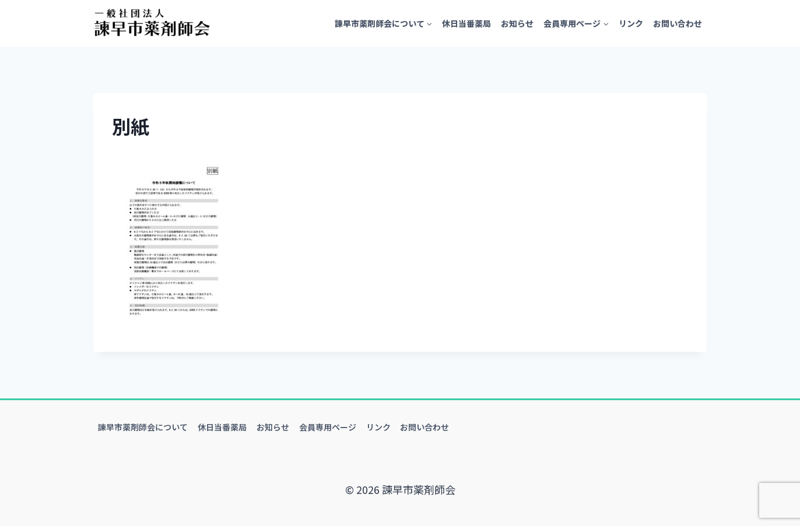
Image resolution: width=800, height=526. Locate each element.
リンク (631, 23)
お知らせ (517, 23)
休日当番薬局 (466, 23)
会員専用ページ (327, 427)
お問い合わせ (677, 23)
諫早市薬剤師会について (143, 427)
